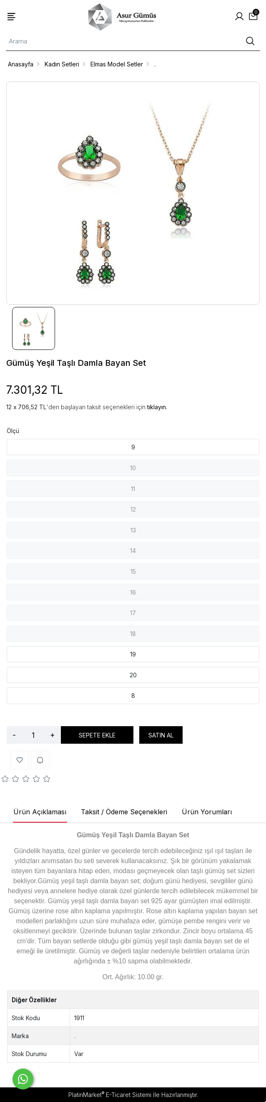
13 (133, 530)
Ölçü (13, 430)
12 (133, 509)
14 (133, 550)
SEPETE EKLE (97, 735)
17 (133, 612)
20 (133, 675)
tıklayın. (157, 406)
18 (133, 633)
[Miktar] (33, 735)
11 (133, 488)
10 (133, 467)
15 (133, 571)
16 (133, 592)
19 (133, 654)
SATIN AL (160, 735)
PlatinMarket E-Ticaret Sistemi (109, 1094)
